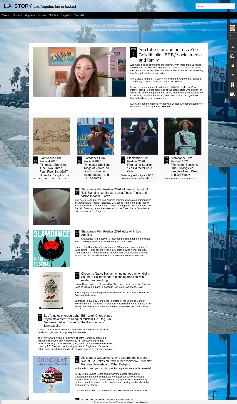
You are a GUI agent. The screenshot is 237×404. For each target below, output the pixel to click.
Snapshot (66, 15)
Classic (6, 15)
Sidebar (53, 15)
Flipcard (17, 15)
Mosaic (42, 15)
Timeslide (79, 15)
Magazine (30, 15)
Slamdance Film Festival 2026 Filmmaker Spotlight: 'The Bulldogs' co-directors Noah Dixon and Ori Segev (184, 166)
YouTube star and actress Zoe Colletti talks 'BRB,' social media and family (170, 54)
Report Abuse (141, 402)
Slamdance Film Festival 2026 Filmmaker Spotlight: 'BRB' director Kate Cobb (140, 164)
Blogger (130, 402)
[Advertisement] (118, 30)
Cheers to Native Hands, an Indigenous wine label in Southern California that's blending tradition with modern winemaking (115, 277)
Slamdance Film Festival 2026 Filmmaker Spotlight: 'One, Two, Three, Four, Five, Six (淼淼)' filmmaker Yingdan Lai (54, 166)
